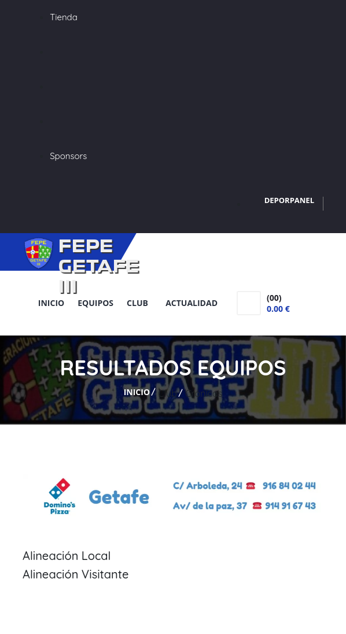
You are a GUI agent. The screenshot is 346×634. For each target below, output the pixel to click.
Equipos (95, 302)
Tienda (64, 17)
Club (139, 302)
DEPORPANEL (289, 200)
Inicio (51, 302)
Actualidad (191, 302)
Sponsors (68, 155)
